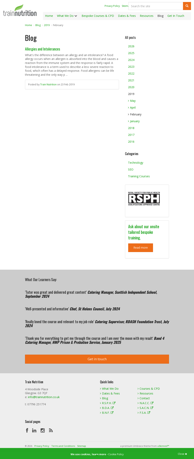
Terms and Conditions (63, 445)
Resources (145, 393)
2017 (131, 135)
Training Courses (139, 176)
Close (182, 454)
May (132, 101)
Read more (140, 247)
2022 (131, 73)
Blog (104, 398)
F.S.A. (144, 413)
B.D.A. (107, 408)
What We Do (109, 388)
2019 (131, 94)
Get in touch (97, 359)
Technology (135, 162)
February (134, 114)
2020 (131, 87)
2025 (131, 53)
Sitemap (126, 6)
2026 (131, 46)
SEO (130, 169)
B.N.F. (106, 413)
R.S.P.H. (107, 403)
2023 (131, 67)
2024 (131, 60)
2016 (131, 141)
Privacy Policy (112, 6)
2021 (131, 80)
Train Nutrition (20, 10)
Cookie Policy (116, 454)
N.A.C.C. (145, 403)
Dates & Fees (110, 393)
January (134, 121)
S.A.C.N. (145, 408)
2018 (131, 128)
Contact (144, 398)
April (132, 107)
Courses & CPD (149, 388)
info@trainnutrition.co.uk (44, 397)
